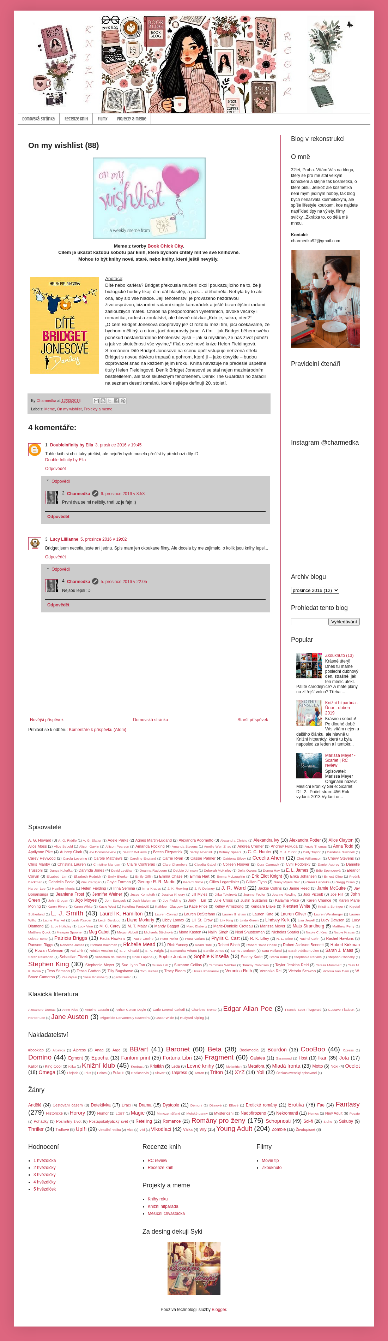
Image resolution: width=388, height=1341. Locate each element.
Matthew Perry (343, 926)
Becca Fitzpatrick (167, 852)
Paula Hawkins (112, 938)
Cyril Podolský (298, 864)
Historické (54, 1113)
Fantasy (348, 1104)
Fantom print (135, 1058)
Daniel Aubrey (328, 864)
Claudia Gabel (205, 864)
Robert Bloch (229, 945)
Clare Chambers (175, 864)
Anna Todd (343, 846)
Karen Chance (319, 900)
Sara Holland (271, 951)
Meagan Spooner (70, 932)
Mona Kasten (190, 932)
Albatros (59, 1050)
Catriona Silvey (234, 858)
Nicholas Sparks (285, 932)
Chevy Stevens (341, 858)
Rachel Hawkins (340, 938)
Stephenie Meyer (99, 965)
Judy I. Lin (197, 900)
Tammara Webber (222, 965)
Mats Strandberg (309, 926)
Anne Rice (70, 1009)
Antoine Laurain (97, 1009)
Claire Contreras (141, 864)
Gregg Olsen (344, 882)
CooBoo (313, 1049)
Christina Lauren (71, 864)
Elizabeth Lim (57, 876)
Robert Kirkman (345, 944)
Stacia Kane (278, 957)
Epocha (100, 1058)
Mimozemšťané (168, 1113)
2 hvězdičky (45, 1167)
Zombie (279, 1129)
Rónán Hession (101, 951)
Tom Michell (149, 971)
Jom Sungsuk (115, 900)
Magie (138, 1113)
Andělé (34, 1105)
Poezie (355, 1113)
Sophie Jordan (172, 956)
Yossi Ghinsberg (95, 977)
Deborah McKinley (217, 870)
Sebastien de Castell (110, 957)
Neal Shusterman (250, 932)
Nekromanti (287, 1113)
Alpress (79, 1050)
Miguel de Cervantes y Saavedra (125, 1018)
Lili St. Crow (202, 920)
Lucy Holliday (61, 926)
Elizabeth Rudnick (87, 876)
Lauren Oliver (293, 914)
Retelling (143, 1121)
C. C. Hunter (260, 851)
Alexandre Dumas (41, 1009)
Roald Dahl (203, 945)
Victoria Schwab (302, 971)
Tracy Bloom (175, 971)
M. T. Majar (137, 926)
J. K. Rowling (178, 888)
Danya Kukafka (60, 870)
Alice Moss (37, 846)
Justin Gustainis (253, 900)
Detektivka (100, 1105)
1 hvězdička (45, 1160)
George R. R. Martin (157, 881)
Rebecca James (72, 945)
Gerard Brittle (193, 882)
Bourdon (276, 1049)
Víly (202, 1129)
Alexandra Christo (233, 840)
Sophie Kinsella (211, 956)
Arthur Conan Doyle (131, 1009)
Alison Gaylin (89, 846)
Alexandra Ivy (266, 840)
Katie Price (198, 906)
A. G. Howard (39, 840)
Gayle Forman (119, 882)
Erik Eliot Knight (266, 876)
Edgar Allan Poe (248, 1008)
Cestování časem (68, 1105)
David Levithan (122, 870)
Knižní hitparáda (163, 1206)
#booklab (36, 1050)
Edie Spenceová (328, 870)
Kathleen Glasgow (169, 906)
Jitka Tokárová (226, 894)
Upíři (81, 1129)
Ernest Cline (333, 876)
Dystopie (171, 1105)
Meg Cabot (99, 932)
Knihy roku (158, 1199)
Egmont (75, 1058)
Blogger (219, 1309)
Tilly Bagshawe (120, 971)
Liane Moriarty (140, 920)
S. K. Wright (154, 951)
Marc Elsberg (197, 926)
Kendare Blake (262, 906)
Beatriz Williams (134, 852)
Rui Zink (77, 951)
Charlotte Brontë (204, 1009)
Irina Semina (124, 888)
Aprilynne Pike (40, 852)
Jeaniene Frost (70, 894)
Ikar (322, 1058)
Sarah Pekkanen (40, 957)
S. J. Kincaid (129, 951)
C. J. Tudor (288, 852)
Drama (145, 1105)
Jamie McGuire (331, 888)
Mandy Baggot (166, 926)
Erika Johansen (303, 876)
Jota (344, 1058)
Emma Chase (170, 876)
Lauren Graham (234, 914)
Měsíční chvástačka (166, 1213)
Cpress (348, 1050)
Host (303, 1058)
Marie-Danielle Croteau (233, 926)
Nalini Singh (218, 932)
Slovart (160, 1073)
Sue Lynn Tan (133, 965)
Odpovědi (60, 481)
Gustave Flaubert (341, 1009)
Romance (172, 1121)
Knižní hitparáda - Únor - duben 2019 (341, 708)
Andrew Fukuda (284, 846)
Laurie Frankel (54, 920)
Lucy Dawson (333, 920)
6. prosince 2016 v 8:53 (123, 493)
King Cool (53, 1066)
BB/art (138, 1049)
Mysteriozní (224, 1113)
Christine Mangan (106, 864)
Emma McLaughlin (231, 876)
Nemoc (313, 1113)
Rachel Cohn (309, 939)
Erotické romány (261, 1105)
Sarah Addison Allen (303, 951)
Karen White (83, 906)
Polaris (119, 1072)
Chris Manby (39, 864)
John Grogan (58, 900)
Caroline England (143, 858)
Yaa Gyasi (69, 977)
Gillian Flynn (256, 882)
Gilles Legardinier (224, 882)
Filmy (102, 118)
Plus (87, 1073)
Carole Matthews (107, 858)
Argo (117, 1050)
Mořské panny (197, 1113)
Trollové (62, 1129)
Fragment (219, 1057)
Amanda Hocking (150, 846)
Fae (321, 1105)
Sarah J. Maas (339, 950)
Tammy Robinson (255, 965)
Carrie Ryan (173, 858)
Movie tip (270, 1160)
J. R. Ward (233, 888)
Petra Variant (195, 939)
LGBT (120, 1113)
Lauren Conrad (166, 914)
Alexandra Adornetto (196, 840)
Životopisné (305, 1129)
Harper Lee (37, 888)
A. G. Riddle (67, 840)
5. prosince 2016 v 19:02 (103, 539)
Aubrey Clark (71, 852)
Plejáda (72, 1073)
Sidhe (327, 1121)
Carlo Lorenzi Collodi (169, 1009)
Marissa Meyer (272, 926)
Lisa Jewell (306, 920)
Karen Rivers (57, 906)
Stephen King (48, 964)
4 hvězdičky (45, 1182)
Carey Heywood (42, 858)
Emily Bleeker (118, 876)
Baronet (178, 1049)
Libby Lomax (173, 920)
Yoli (260, 1072)
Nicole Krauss (344, 932)
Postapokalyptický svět (108, 1121)
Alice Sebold (63, 846)
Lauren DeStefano (199, 914)
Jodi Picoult (313, 894)
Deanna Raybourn (153, 870)
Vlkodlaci (161, 1129)
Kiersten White (296, 906)
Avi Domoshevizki (102, 852)
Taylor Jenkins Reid (292, 965)
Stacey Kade (251, 957)
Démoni (196, 1105)
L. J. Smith (67, 913)
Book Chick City (165, 246)
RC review (157, 1160)
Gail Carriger (91, 882)
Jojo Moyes (86, 900)
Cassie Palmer (203, 858)
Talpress (179, 1072)
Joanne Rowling (284, 894)
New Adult (333, 1113)
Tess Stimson (58, 971)
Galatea (257, 1058)
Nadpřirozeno (253, 1113)
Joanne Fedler (254, 894)
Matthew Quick (39, 932)
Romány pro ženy (218, 1120)
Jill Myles (199, 894)
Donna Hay (271, 870)
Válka (188, 1129)
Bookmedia (249, 1050)
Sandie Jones (213, 951)
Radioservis (140, 1073)
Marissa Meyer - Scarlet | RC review (340, 760)
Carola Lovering (75, 858)
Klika (72, 1066)
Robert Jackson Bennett (303, 945)
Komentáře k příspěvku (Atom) (97, 729)
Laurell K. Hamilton (121, 913)
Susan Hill (160, 965)
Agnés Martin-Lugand (153, 840)
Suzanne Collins (188, 965)
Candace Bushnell (340, 852)
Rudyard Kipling (192, 1018)
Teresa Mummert (329, 965)
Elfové (233, 1105)
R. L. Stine (285, 939)
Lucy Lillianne (64, 539)
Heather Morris (63, 888)
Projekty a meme (131, 118)
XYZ (240, 1072)
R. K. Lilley (259, 938)
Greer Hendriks (318, 882)
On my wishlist (69, 409)
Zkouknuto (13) (339, 655)
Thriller (36, 1129)
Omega (47, 1072)
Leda (175, 1066)
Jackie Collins (270, 888)
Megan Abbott (127, 932)
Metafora (256, 1066)
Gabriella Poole (61, 882)
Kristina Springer (330, 906)
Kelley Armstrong (228, 906)
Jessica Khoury (173, 894)
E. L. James (297, 870)
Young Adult (234, 1128)
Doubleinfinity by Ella (71, 445)
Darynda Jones (91, 870)
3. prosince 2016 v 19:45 (118, 445)
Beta (215, 1049)
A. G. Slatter (92, 840)
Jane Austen (70, 1016)
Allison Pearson (117, 846)
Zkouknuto (271, 1167)
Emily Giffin (143, 876)
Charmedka (78, 493)
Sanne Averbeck (243, 951)
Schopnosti (278, 1121)
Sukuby (346, 1121)
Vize (130, 1130)
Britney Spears (230, 852)
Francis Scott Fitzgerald (303, 1009)
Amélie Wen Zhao (217, 846)
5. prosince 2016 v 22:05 (124, 581)
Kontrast (137, 1066)
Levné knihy (200, 1066)
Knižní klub (98, 1065)
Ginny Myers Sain (287, 882)
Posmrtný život (68, 1121)
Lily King (226, 920)
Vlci (142, 1130)
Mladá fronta (286, 1066)
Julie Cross (223, 900)
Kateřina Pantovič (135, 906)
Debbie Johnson (185, 870)
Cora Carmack (268, 864)
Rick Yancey (177, 945)
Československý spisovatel (296, 1073)
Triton (216, 1072)
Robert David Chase (262, 945)
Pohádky (41, 1121)
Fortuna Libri (177, 1058)
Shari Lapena (142, 957)
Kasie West (107, 906)
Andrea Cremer (250, 846)
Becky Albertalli (201, 852)
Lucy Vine (85, 926)
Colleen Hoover (236, 864)
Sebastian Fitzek (74, 957)
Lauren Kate (263, 914)
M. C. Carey (109, 926)
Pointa (102, 1073)
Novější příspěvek (46, 719)
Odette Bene (38, 939)
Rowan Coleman (49, 950)
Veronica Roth (238, 970)
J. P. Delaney (204, 888)
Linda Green (249, 920)
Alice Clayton (341, 840)
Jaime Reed (299, 888)
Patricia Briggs (70, 938)
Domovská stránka (38, 118)
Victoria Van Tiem (336, 971)
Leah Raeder (81, 920)
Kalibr (33, 1066)
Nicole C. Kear (317, 932)
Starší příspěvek (252, 719)
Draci (126, 1105)
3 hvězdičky (45, 1174)
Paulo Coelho (143, 939)
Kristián (157, 1066)
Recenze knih (76, 118)
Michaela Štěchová (158, 932)
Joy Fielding (172, 900)
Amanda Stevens (185, 846)
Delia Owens (246, 870)
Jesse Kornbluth (143, 894)
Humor (103, 1113)
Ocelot (352, 1066)
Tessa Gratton (89, 971)
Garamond (284, 1058)
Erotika (296, 1105)
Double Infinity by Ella (65, 459)
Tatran (199, 1073)
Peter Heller (169, 939)
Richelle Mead (139, 944)
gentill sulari (123, 977)
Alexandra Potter (305, 840)
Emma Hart (199, 876)
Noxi (334, 1066)
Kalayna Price (287, 900)
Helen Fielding (93, 888)
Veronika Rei (270, 971)
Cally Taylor (312, 852)
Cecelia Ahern (268, 858)
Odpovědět (55, 468)
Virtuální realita (109, 1130)
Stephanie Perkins (308, 957)
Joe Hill (337, 894)
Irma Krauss (152, 888)
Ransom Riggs (40, 945)
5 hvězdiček (45, 1189)
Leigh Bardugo (109, 920)
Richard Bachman (103, 945)
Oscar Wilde (165, 1018)
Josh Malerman (144, 900)
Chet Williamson (309, 858)
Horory (77, 1113)
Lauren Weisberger (328, 914)
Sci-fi (308, 1121)
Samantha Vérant (183, 951)
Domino (39, 1057)
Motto (318, 1066)
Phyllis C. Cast (225, 938)
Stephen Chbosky (341, 957)
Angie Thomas (316, 846)
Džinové (216, 1105)
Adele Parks (118, 840)
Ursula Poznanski (206, 971)
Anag (99, 1050)
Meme (49, 409)
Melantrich (234, 1066)
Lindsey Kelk (277, 920)
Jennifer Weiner (107, 894)
